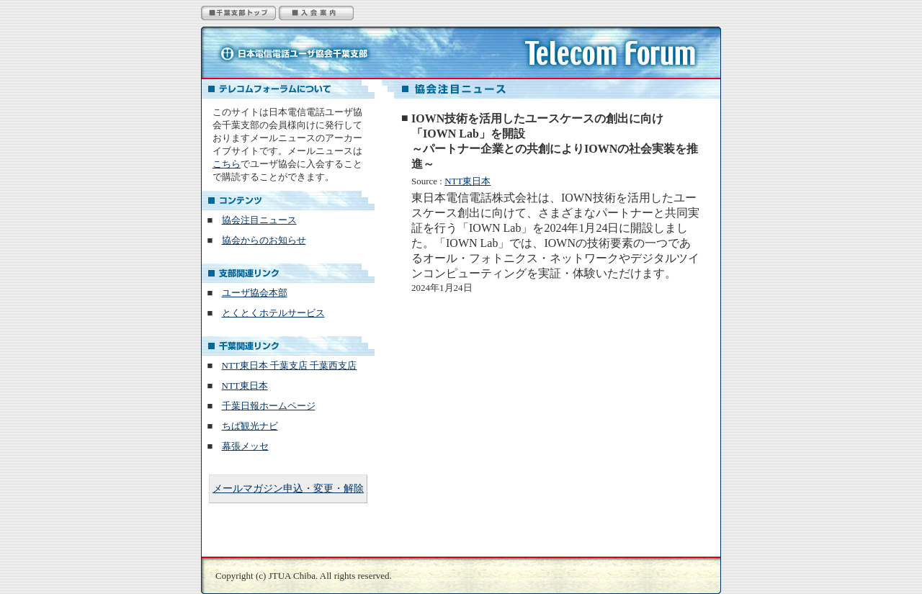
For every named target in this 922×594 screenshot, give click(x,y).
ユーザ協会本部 (254, 292)
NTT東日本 (467, 181)
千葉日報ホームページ (268, 405)
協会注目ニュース (259, 220)
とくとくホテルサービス (273, 312)
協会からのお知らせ (264, 240)
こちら (226, 163)
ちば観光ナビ (250, 425)
